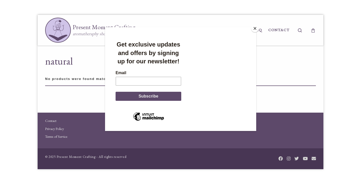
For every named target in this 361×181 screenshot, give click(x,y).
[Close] (255, 28)
